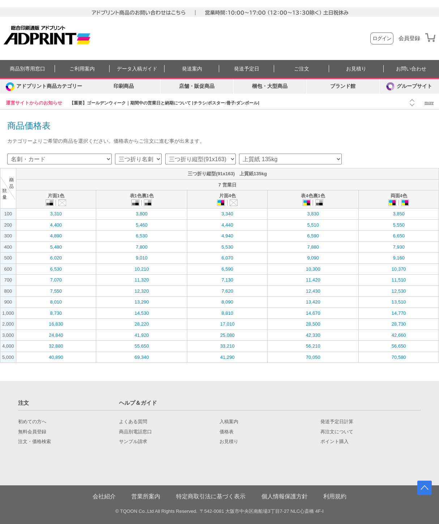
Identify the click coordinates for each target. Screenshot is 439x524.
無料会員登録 (32, 431)
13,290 (142, 302)
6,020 (56, 258)
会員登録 (409, 38)
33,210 (227, 346)
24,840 (56, 335)
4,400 (56, 225)
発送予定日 (246, 69)
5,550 (399, 225)
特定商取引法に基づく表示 (211, 496)
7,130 (227, 280)
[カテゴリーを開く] (43, 86)
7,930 (399, 247)
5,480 (56, 247)
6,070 (227, 258)
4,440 (227, 225)
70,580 (399, 357)
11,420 (313, 280)
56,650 (399, 346)
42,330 (313, 335)
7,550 (56, 291)
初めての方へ (32, 421)
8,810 (227, 313)
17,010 (227, 324)
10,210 (142, 269)
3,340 (227, 213)
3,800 (142, 213)
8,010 (56, 302)
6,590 (313, 236)
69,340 (142, 357)
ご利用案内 (82, 69)
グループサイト (409, 86)
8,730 (56, 313)
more (429, 102)
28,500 (313, 324)
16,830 (56, 324)
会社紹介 (104, 496)
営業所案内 (145, 496)
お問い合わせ (411, 69)
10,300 (313, 269)
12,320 (142, 291)
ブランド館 (342, 86)
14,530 (142, 313)
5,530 (227, 247)
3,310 (56, 213)
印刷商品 (124, 86)
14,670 (313, 313)
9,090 (313, 258)
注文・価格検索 (34, 441)
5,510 (313, 225)
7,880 (313, 247)
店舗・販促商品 (196, 86)
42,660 (399, 335)
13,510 (399, 302)
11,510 (399, 280)
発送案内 (192, 69)
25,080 (227, 335)
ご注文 (301, 69)
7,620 (227, 291)
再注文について (336, 431)
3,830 (313, 213)
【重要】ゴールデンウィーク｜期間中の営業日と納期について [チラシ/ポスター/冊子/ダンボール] (164, 103)
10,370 (399, 269)
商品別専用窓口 (27, 69)
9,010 (142, 258)
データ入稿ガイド (137, 69)
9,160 (399, 258)
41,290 (227, 357)
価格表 (227, 431)
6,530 (142, 236)
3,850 (399, 213)
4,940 (227, 236)
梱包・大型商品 (269, 86)
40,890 (56, 357)
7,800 (142, 247)
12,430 (313, 291)
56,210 (313, 346)
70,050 (313, 357)
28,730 (399, 324)
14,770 (399, 313)
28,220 (142, 324)
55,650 (142, 346)
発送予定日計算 (336, 421)
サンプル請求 (133, 441)
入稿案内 (229, 421)
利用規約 (334, 496)
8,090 (227, 302)
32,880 (56, 346)
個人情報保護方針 (284, 496)
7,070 (56, 280)
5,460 (142, 225)
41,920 (142, 335)
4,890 (56, 236)
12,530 (399, 291)
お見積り (356, 69)
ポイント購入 (334, 441)
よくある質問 (133, 421)
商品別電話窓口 (135, 431)
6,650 (399, 236)
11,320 (142, 280)
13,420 (313, 302)
